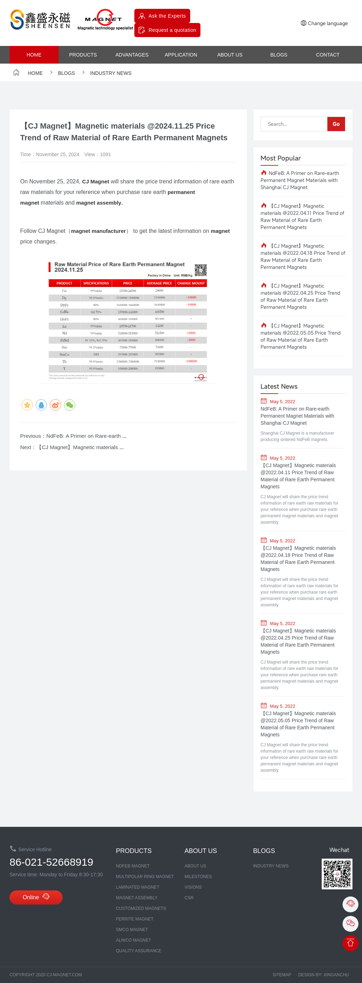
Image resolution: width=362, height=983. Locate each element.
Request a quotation (172, 30)
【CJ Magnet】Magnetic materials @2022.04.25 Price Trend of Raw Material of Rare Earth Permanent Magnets (300, 296)
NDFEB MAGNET (133, 866)
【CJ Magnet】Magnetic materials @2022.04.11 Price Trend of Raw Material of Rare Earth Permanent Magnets (302, 216)
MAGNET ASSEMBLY (137, 897)
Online (36, 898)
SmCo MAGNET (132, 929)
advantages (131, 55)
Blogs (278, 55)
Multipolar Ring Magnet (145, 876)
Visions (193, 887)
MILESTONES (198, 876)
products (83, 55)
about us (230, 55)
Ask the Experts (167, 16)
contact (328, 55)
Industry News (106, 73)
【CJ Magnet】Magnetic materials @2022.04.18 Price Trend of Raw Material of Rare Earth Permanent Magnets (303, 256)
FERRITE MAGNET (134, 919)
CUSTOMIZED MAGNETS (141, 908)
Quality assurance (138, 950)
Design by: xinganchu (323, 974)
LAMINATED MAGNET (137, 887)
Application (181, 55)
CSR (189, 897)
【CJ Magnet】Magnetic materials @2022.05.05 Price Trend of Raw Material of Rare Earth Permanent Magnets (300, 336)
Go (336, 123)
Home (34, 55)
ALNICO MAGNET (133, 940)
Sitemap (282, 974)
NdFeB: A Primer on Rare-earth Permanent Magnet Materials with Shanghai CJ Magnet (300, 180)
